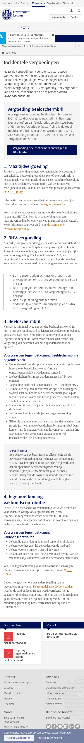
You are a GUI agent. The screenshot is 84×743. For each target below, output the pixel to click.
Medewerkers (38, 3)
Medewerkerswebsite (12, 45)
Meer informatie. (61, 732)
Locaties (8, 687)
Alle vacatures (53, 698)
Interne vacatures (56, 693)
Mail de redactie (13, 693)
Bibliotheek (68, 3)
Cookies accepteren (18, 738)
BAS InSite (16, 191)
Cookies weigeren (52, 738)
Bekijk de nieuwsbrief (58, 717)
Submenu (11, 52)
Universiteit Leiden (10, 3)
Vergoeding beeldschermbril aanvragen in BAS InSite (40, 150)
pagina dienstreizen (54, 204)
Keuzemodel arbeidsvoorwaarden (53, 586)
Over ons (51, 682)
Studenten (25, 3)
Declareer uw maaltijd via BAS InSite (62, 635)
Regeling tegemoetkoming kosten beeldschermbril (19, 655)
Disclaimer (9, 704)
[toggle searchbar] (79, 11)
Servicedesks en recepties (18, 682)
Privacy (8, 698)
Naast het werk (54, 704)
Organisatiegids (54, 3)
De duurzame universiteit (60, 687)
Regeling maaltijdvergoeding (15, 638)
